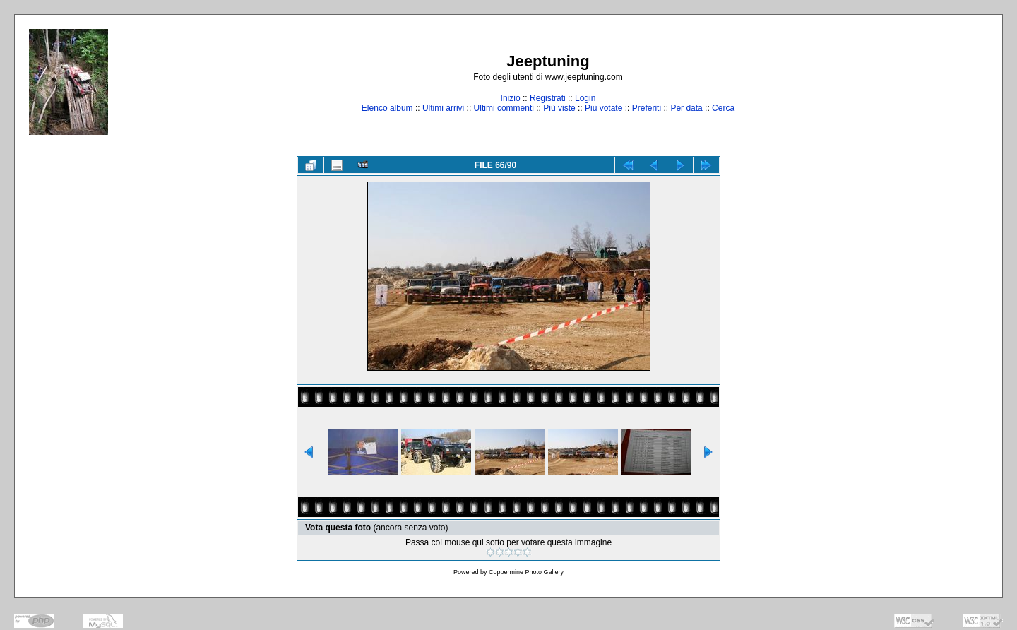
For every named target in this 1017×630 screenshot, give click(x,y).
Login (585, 98)
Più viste (559, 108)
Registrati (548, 98)
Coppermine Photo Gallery (526, 572)
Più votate (603, 108)
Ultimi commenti (504, 108)
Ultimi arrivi (443, 108)
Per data (686, 108)
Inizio (511, 98)
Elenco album (387, 108)
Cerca (723, 108)
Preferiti (646, 108)
